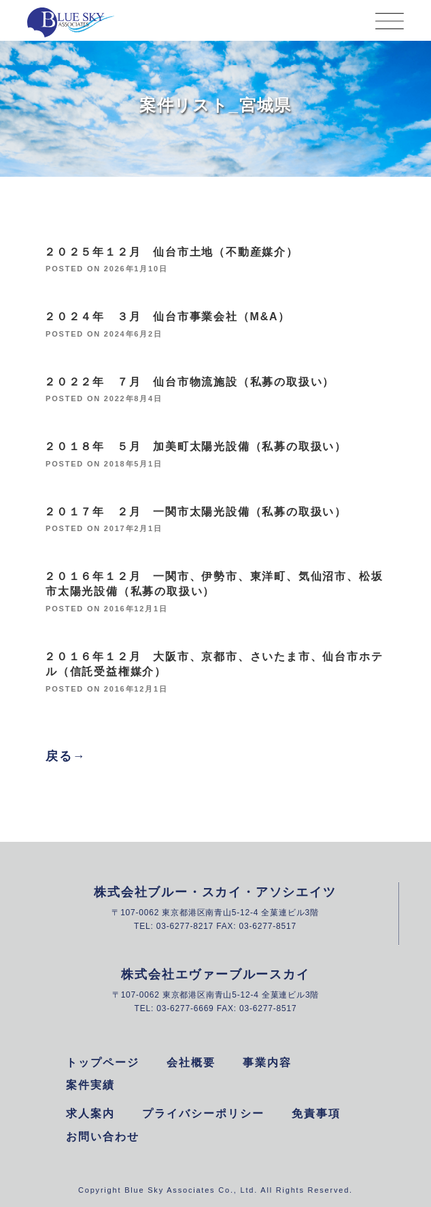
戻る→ (66, 756)
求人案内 (90, 1113)
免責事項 (316, 1113)
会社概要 (191, 1062)
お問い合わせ (102, 1136)
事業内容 (267, 1062)
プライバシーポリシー (203, 1113)
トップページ (102, 1062)
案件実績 (90, 1085)
